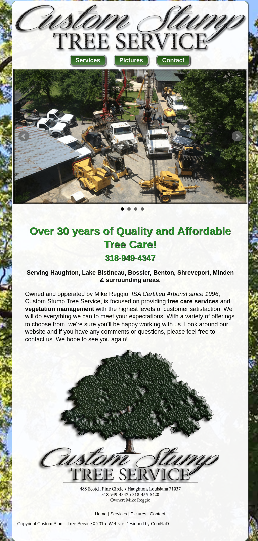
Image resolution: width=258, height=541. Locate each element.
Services (88, 60)
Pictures (131, 60)
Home (101, 513)
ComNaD (160, 523)
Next (237, 136)
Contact (173, 60)
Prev (23, 136)
